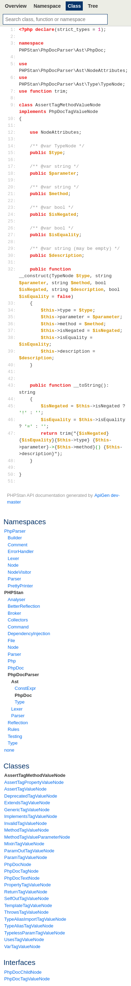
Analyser (17, 599)
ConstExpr (25, 688)
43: (13, 385)
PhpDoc (16, 668)
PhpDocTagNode (21, 871)
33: (13, 303)
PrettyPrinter (20, 585)
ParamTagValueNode (25, 857)
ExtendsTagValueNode (27, 802)
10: (13, 118)
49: (13, 467)
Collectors (18, 619)
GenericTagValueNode (27, 809)
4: (13, 57)
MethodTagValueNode (26, 830)
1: (13, 29)
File (11, 640)
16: (13, 159)
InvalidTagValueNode (25, 823)
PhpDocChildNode (23, 972)
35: (13, 317)
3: (13, 43)
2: (13, 36)
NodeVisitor (19, 572)
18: (13, 173)
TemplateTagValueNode (28, 905)
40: (13, 365)
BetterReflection (24, 606)
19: (13, 180)
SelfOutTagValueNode (26, 898)
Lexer (13, 558)
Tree (93, 6)
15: (13, 152)
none (9, 750)
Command (18, 626)
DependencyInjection (29, 633)
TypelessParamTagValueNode (34, 932)
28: (13, 242)
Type (19, 702)
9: (13, 105)
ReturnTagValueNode (25, 891)
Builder (15, 537)
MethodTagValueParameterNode (37, 837)
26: (13, 228)
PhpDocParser (23, 674)
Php (12, 661)
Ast (15, 681)
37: (13, 330)
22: (13, 201)
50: (13, 474)
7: (13, 91)
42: (13, 378)
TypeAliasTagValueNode (28, 925)
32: (13, 269)
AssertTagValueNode (25, 789)
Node (13, 565)
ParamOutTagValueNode (29, 850)
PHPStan (13, 592)
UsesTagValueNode (24, 939)
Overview (16, 6)
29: (13, 248)
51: (13, 481)
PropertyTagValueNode (27, 884)
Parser (14, 578)
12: (13, 132)
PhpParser (15, 531)
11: (13, 125)
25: (13, 221)
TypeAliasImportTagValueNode (35, 919)
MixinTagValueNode (24, 843)
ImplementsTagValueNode (30, 816)
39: (13, 351)
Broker (14, 613)
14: (13, 146)
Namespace (47, 6)
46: (13, 420)
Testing (15, 736)
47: (13, 433)
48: (13, 461)
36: (13, 324)
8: (13, 98)
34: (13, 310)
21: (13, 194)
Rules (13, 729)
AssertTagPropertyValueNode (34, 782)
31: (13, 262)
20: (13, 187)
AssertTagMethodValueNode (34, 775)
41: (13, 371)
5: (13, 64)
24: (13, 214)
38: (13, 337)
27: (13, 235)
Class (74, 6)
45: (13, 406)
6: (13, 77)
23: (13, 207)
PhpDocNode (17, 864)
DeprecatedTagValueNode (30, 796)
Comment (17, 544)
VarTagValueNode (22, 946)
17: (13, 166)
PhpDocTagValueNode (27, 978)
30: (13, 255)
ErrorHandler (21, 551)
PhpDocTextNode (21, 878)
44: (13, 399)
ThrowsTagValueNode (26, 912)
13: (13, 139)
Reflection (18, 722)
